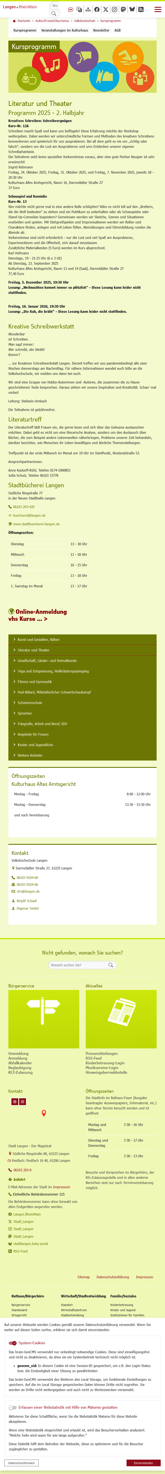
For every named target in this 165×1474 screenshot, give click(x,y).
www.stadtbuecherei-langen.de (36, 524)
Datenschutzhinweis (21, 1463)
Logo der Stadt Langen (24, 6)
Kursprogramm (111, 21)
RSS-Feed (21, 1251)
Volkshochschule (84, 21)
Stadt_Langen (24, 1221)
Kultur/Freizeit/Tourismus (52, 21)
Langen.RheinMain (27, 1214)
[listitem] (82, 639)
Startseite (23, 21)
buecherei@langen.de (29, 515)
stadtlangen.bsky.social (31, 1244)
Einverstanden (143, 1463)
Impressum (61, 1187)
